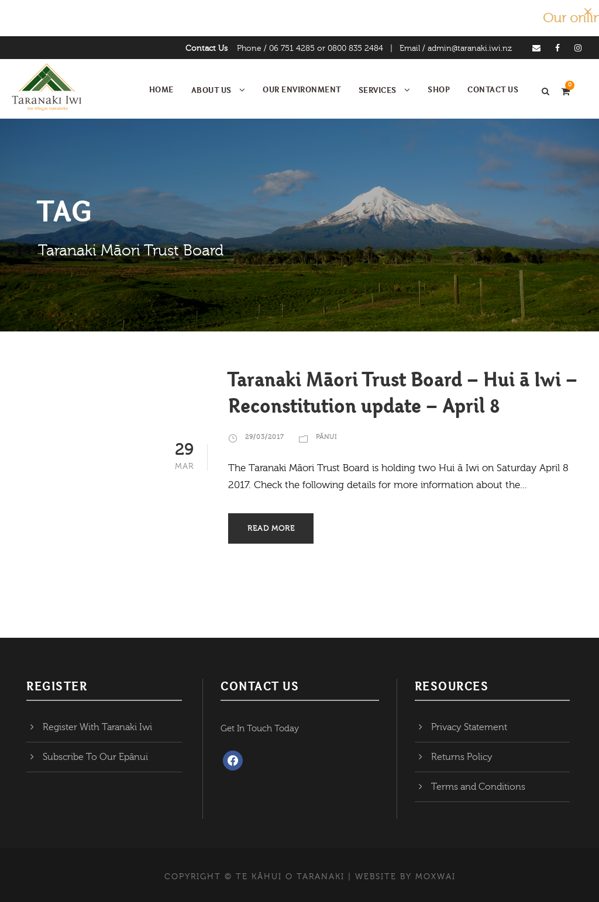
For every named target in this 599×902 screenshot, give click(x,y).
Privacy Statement (469, 727)
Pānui (326, 437)
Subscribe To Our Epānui (95, 757)
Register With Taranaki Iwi (97, 727)
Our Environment (302, 89)
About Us (211, 90)
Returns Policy (462, 757)
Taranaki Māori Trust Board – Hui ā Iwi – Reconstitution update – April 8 (402, 392)
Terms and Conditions (478, 787)
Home (161, 89)
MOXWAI (435, 877)
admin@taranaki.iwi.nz (470, 48)
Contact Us (206, 48)
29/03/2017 (264, 437)
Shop (439, 89)
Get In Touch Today (260, 729)
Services (378, 90)
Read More (270, 528)
